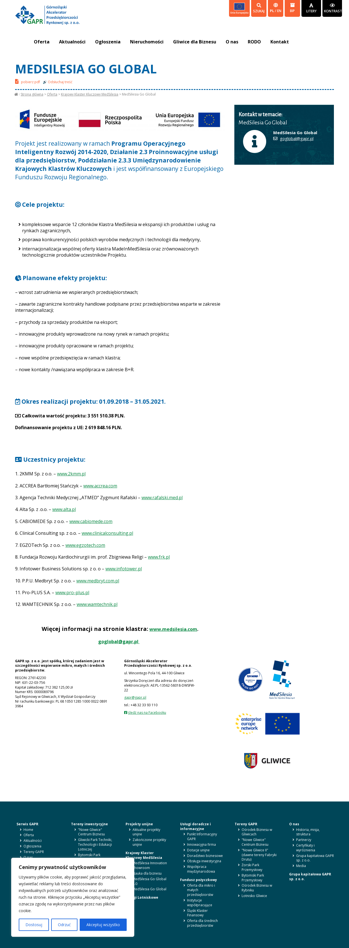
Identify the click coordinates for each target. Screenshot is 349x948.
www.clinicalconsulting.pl (107, 533)
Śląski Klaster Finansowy (197, 913)
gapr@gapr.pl (135, 697)
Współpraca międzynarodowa (201, 869)
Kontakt (279, 42)
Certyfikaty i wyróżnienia (305, 847)
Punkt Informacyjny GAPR (202, 836)
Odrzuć (64, 924)
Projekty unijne (139, 824)
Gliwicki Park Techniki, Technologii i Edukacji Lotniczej (95, 844)
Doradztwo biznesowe (205, 855)
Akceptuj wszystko (103, 924)
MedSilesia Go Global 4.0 (149, 881)
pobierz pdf (27, 81)
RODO (254, 42)
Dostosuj (33, 924)
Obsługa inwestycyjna (204, 861)
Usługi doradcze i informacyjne (195, 826)
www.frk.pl (159, 557)
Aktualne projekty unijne (146, 832)
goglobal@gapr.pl (119, 641)
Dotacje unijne (198, 850)
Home (28, 829)
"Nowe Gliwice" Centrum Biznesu (91, 832)
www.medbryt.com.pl (97, 581)
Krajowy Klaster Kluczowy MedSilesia (89, 94)
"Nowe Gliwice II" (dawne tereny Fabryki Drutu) (259, 855)
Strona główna (32, 94)
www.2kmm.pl (71, 474)
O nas (232, 42)
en (279, 10)
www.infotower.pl (123, 569)
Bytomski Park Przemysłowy (89, 857)
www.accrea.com (100, 486)
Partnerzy (303, 839)
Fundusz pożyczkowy (198, 879)
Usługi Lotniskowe (142, 897)
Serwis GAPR (27, 824)
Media (301, 865)
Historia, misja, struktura (308, 832)
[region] (72, 897)
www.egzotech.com (85, 545)
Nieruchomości (147, 42)
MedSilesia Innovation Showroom (150, 865)
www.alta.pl (64, 509)
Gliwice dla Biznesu (194, 42)
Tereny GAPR (33, 851)
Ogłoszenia (108, 42)
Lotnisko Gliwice (254, 895)
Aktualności (72, 42)
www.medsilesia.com (173, 629)
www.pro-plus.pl (72, 592)
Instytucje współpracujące (199, 902)
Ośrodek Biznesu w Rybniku (257, 888)
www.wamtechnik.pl (97, 604)
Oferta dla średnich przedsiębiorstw (202, 923)
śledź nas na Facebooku (147, 712)
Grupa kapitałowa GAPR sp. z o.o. (315, 858)
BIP (292, 8)
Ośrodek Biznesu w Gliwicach (257, 832)
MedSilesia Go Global (149, 889)
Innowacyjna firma (201, 844)
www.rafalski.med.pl (162, 497)
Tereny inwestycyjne (89, 824)
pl (272, 10)
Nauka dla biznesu (147, 873)
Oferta (41, 42)
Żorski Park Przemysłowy (252, 867)
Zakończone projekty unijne (149, 842)
